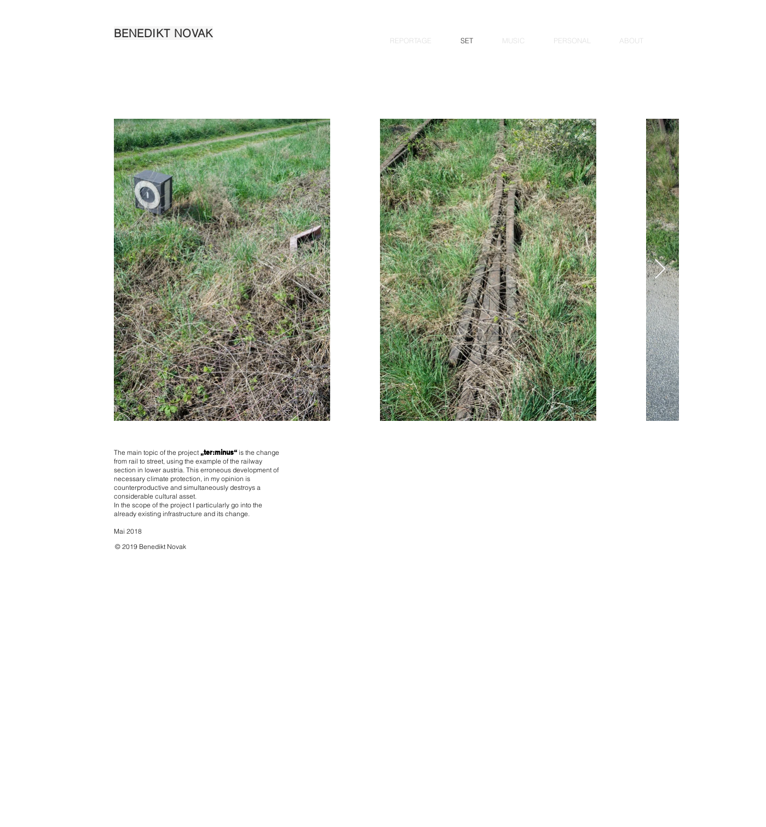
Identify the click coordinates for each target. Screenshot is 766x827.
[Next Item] (660, 269)
